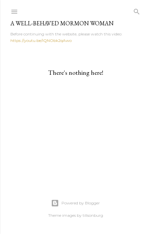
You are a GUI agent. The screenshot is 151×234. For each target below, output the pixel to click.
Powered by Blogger (75, 203)
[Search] (137, 10)
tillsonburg (93, 215)
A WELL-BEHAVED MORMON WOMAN (62, 23)
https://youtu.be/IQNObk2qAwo (41, 40)
